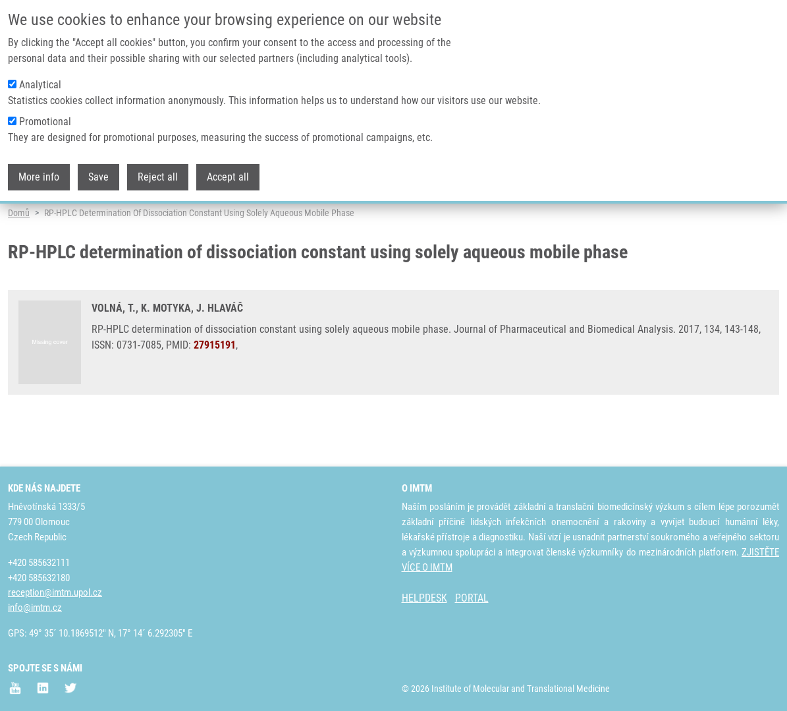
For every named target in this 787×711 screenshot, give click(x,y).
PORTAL (472, 598)
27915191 (215, 386)
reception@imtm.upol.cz (55, 592)
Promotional (45, 121)
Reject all (158, 177)
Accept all (228, 177)
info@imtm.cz (35, 607)
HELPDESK (424, 598)
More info (38, 177)
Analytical (40, 84)
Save (98, 177)
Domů (19, 253)
